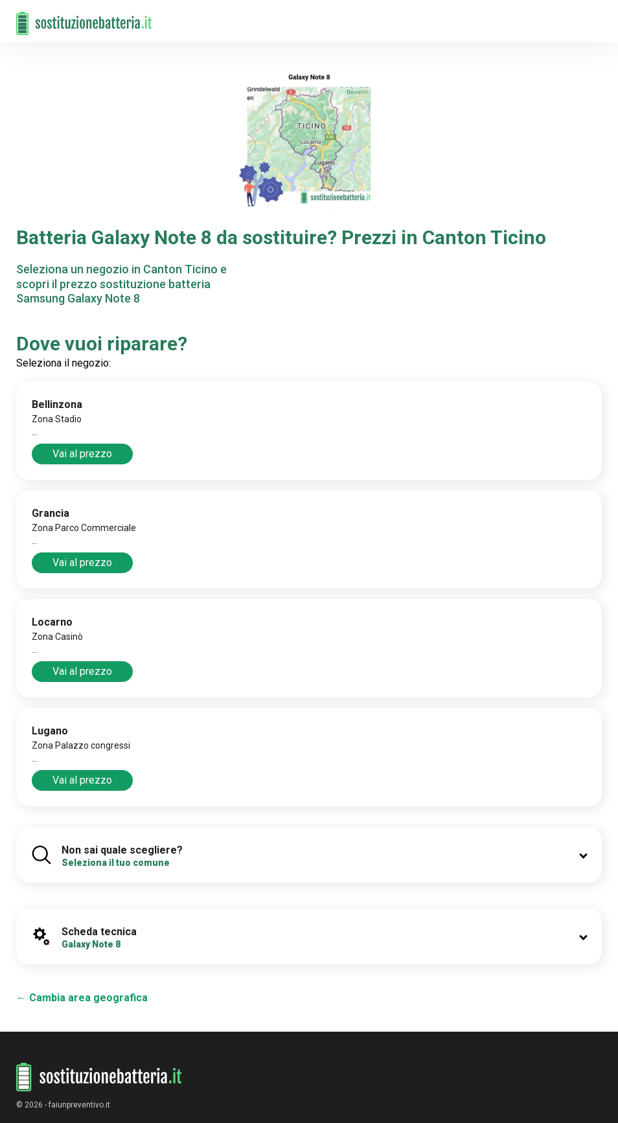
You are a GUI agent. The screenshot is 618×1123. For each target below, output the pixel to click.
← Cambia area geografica (82, 998)
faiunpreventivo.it (79, 1104)
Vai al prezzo (82, 454)
